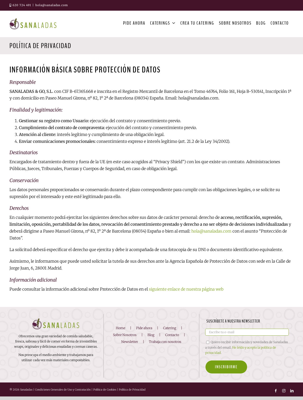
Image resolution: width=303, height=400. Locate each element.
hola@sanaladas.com (51, 5)
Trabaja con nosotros (165, 345)
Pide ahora (144, 332)
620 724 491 (20, 5)
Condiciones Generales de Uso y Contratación (63, 393)
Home (120, 332)
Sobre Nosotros (125, 338)
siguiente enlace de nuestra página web (186, 289)
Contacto (172, 338)
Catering (169, 332)
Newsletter (129, 345)
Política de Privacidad (132, 393)
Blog (150, 338)
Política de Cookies (104, 393)
